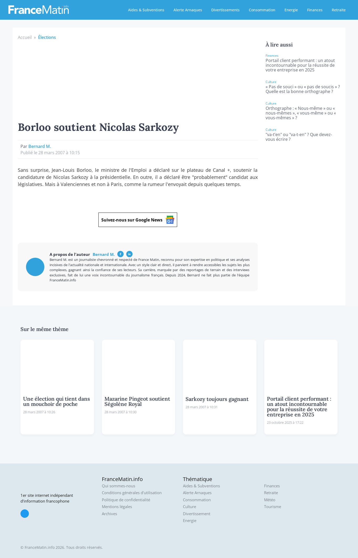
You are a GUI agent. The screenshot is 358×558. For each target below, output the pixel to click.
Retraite (339, 9)
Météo (269, 499)
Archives (109, 513)
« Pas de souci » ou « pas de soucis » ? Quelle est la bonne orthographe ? (303, 89)
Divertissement (196, 513)
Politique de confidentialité (126, 499)
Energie (291, 9)
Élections (47, 37)
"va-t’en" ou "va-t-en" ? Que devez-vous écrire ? (299, 137)
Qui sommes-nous (118, 485)
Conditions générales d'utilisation (132, 492)
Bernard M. (39, 146)
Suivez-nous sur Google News (137, 219)
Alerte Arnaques (187, 9)
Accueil (25, 37)
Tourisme (272, 506)
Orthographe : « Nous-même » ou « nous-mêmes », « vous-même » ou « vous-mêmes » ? (301, 113)
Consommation (262, 9)
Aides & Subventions (146, 9)
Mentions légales (117, 506)
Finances (315, 9)
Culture (189, 506)
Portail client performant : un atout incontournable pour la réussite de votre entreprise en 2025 (300, 65)
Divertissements (225, 9)
